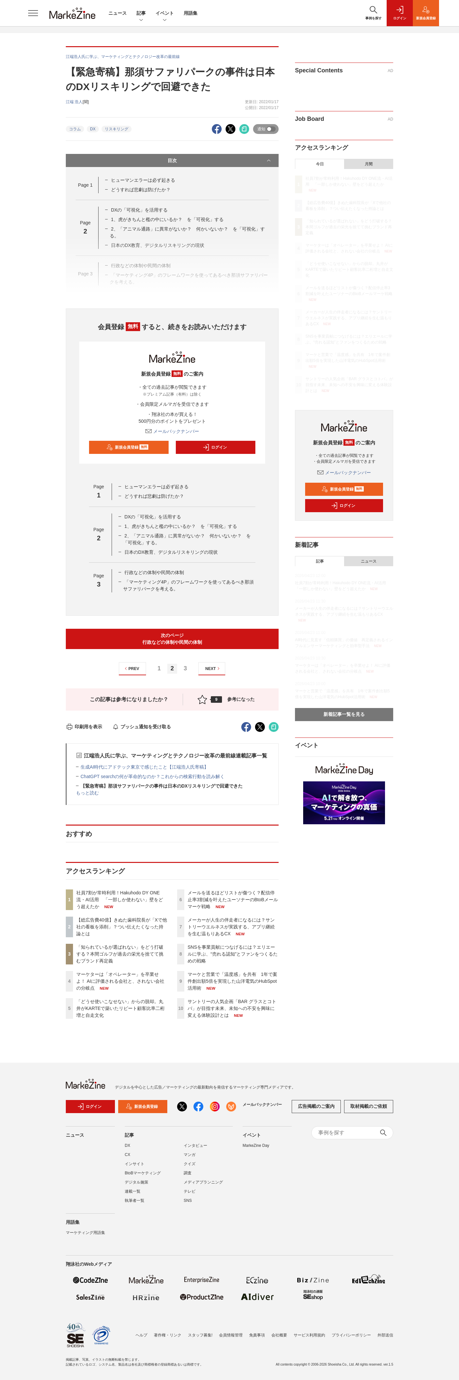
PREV (131, 668)
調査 (188, 1173)
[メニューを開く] (33, 13)
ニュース (117, 13)
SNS (188, 1200)
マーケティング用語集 (85, 1232)
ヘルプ (141, 1335)
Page (85, 185)
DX (93, 129)
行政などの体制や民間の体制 (154, 572)
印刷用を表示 (84, 726)
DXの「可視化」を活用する (139, 210)
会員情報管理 (231, 1335)
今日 (320, 164)
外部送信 (385, 1335)
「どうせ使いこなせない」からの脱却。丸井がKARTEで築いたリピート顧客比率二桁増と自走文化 (120, 1008)
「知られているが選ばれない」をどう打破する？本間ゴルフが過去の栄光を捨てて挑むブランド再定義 (119, 953)
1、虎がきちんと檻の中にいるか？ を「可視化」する (167, 219)
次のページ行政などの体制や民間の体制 (172, 639)
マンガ (189, 1154)
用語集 (190, 13)
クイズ (189, 1164)
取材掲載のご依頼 (368, 1106)
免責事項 (257, 1335)
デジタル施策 (136, 1182)
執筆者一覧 (134, 1200)
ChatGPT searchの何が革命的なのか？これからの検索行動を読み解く (153, 776)
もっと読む (87, 792)
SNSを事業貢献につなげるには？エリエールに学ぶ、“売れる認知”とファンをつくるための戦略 (233, 953)
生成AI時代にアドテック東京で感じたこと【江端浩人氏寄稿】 (145, 767)
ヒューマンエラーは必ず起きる (143, 180)
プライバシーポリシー (351, 1335)
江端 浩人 (74, 102)
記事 (141, 13)
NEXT (213, 668)
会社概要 (279, 1335)
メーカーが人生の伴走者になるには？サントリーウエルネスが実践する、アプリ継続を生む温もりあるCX (231, 926)
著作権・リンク (167, 1335)
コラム (75, 129)
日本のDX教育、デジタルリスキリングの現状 (171, 552)
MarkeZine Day (256, 1145)
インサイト (134, 1164)
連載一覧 (132, 1191)
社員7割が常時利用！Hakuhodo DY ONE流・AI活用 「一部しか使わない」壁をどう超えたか (119, 899)
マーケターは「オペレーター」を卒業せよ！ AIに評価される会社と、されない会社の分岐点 (120, 981)
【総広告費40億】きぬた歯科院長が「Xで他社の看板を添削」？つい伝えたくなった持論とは (121, 926)
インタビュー (195, 1145)
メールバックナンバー (172, 431)
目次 (220, 160)
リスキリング (116, 129)
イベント (165, 13)
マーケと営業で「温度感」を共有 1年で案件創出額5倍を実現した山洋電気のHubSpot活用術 (232, 981)
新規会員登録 (127, 447)
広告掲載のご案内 (316, 1106)
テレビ (189, 1191)
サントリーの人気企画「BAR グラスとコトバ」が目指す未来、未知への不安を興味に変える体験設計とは (232, 1008)
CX (127, 1154)
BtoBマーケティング (143, 1173)
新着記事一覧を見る (344, 714)
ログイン (215, 447)
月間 (369, 164)
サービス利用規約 (309, 1335)
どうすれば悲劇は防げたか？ (141, 189)
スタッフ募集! (200, 1335)
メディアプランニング (203, 1182)
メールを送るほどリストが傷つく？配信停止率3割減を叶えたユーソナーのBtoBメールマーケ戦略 (233, 899)
